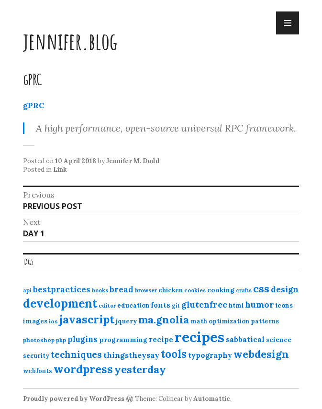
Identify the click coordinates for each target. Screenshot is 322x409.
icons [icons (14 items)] (284, 305)
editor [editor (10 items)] (107, 305)
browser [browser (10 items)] (146, 290)
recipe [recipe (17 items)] (161, 339)
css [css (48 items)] (261, 288)
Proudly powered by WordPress (73, 399)
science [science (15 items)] (278, 339)
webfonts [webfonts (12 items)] (37, 371)
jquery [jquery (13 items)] (126, 321)
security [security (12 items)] (36, 355)
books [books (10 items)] (100, 290)
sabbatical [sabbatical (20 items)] (245, 339)
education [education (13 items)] (133, 305)
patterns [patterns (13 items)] (265, 321)
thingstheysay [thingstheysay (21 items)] (131, 355)
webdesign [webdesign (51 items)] (261, 354)
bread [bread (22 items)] (121, 289)
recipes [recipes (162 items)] (199, 337)
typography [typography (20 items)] (210, 355)
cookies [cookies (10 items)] (195, 290)
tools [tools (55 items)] (174, 354)
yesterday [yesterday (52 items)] (140, 369)
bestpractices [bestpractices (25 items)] (61, 289)
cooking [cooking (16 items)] (220, 290)
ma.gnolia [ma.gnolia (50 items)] (163, 319)
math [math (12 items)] (198, 321)
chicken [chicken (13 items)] (170, 290)
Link (60, 170)
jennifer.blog (70, 40)
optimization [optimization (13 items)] (229, 321)
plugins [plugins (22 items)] (82, 339)
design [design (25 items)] (285, 289)
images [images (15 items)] (35, 321)
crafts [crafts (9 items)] (244, 290)
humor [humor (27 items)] (259, 304)
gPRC (33, 105)
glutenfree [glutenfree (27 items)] (204, 304)
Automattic (211, 399)
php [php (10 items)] (61, 340)
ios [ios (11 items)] (53, 321)
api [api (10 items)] (27, 290)
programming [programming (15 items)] (123, 339)
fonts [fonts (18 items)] (160, 305)
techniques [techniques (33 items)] (76, 354)
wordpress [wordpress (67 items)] (83, 369)
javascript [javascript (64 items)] (86, 319)
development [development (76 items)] (60, 303)
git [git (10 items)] (176, 305)
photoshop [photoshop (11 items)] (39, 339)
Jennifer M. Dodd (133, 161)
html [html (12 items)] (236, 305)
